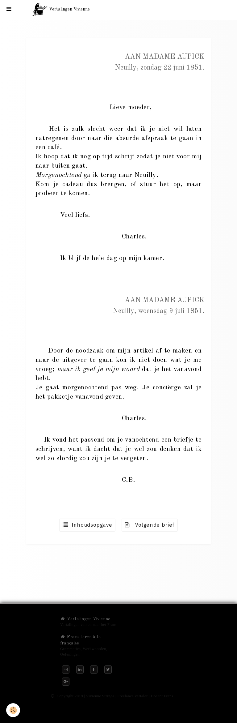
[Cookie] (13, 710)
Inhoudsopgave (87, 525)
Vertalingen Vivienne (85, 619)
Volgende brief (149, 525)
